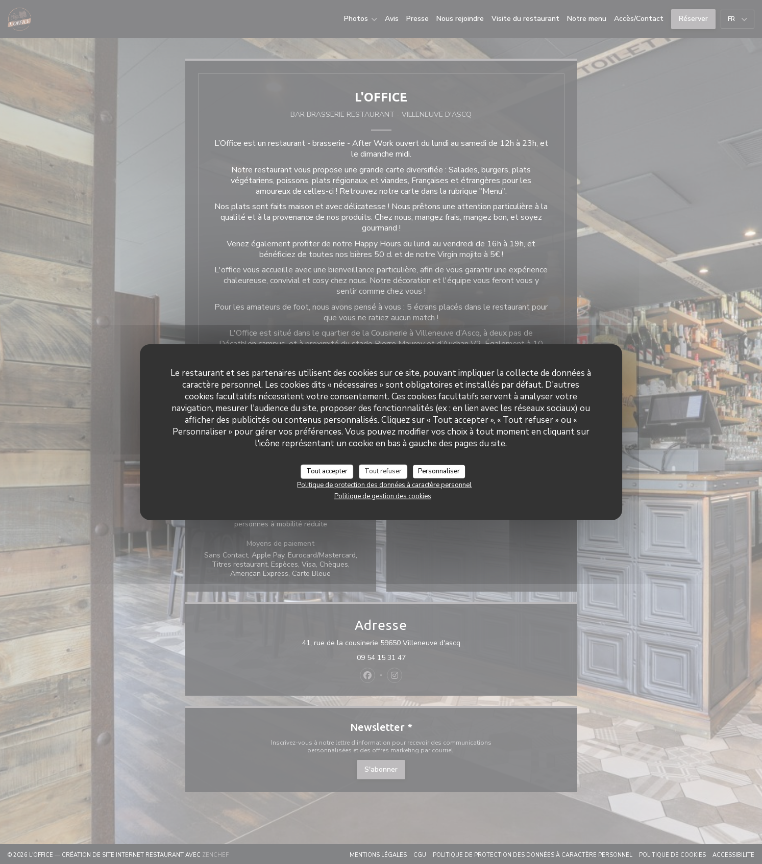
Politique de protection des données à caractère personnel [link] (384, 484)
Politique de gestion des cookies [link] (382, 495)
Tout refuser (383, 471)
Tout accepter (327, 471)
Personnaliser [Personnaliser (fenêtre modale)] (439, 471)
